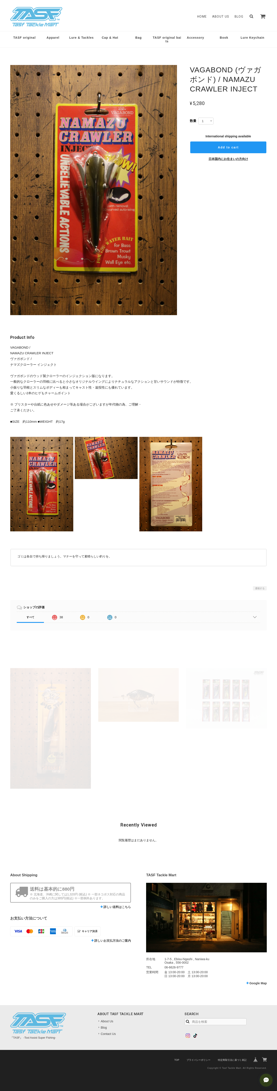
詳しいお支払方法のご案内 (112, 940)
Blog (239, 16)
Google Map (258, 983)
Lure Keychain (252, 37)
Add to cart (228, 147)
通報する (260, 588)
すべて (30, 617)
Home (202, 16)
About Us (220, 16)
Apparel (53, 37)
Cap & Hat (110, 37)
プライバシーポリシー (198, 1060)
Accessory (195, 37)
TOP (176, 1060)
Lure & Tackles (81, 37)
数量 (193, 121)
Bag (138, 37)
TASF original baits (167, 39)
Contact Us (108, 1034)
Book (224, 37)
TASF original (24, 37)
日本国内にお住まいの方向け (228, 159)
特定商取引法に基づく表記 (232, 1060)
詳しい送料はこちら (117, 907)
